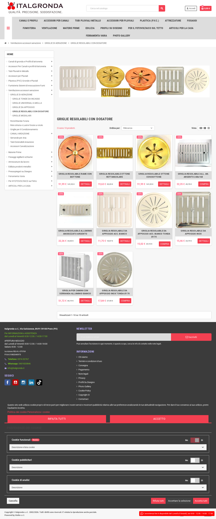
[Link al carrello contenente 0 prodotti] (206, 8)
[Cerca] (125, 8)
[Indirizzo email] (123, 337)
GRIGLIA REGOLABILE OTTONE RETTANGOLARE (114, 175)
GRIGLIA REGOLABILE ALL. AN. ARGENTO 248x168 (193, 175)
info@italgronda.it (16, 368)
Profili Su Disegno (86, 382)
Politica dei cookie (17, 412)
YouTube (15, 382)
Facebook (7, 382)
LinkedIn (31, 382)
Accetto (159, 418)
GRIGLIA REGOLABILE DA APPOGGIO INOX (193, 232)
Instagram (23, 382)
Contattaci (83, 399)
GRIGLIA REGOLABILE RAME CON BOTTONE (75, 175)
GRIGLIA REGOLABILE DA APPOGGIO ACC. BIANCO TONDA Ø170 (154, 234)
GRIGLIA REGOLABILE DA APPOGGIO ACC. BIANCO (114, 232)
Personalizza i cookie (38, 412)
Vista (194, 128)
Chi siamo (83, 357)
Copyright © (84, 395)
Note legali (83, 374)
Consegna (83, 365)
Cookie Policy (84, 390)
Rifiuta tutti (57, 418)
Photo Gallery (84, 386)
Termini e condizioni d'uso (90, 361)
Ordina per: (115, 128)
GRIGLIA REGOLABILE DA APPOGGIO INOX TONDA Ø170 (114, 292)
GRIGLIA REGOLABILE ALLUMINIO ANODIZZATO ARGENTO (75, 232)
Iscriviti (191, 337)
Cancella (13, 500)
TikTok (39, 382)
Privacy (81, 378)
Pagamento (83, 369)
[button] (108, 447)
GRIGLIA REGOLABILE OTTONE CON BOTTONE (153, 175)
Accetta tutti (201, 500)
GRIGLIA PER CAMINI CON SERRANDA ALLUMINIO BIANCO (75, 292)
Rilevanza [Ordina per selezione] (127, 128)
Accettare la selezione (179, 500)
